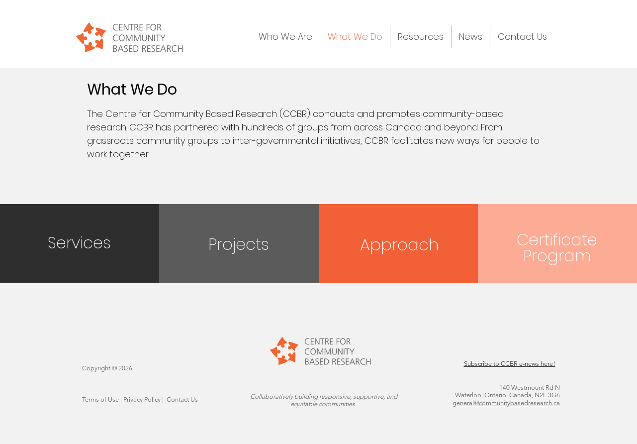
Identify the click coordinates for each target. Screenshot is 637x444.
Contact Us (182, 399)
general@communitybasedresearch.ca (506, 403)
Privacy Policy (142, 399)
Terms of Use (100, 399)
